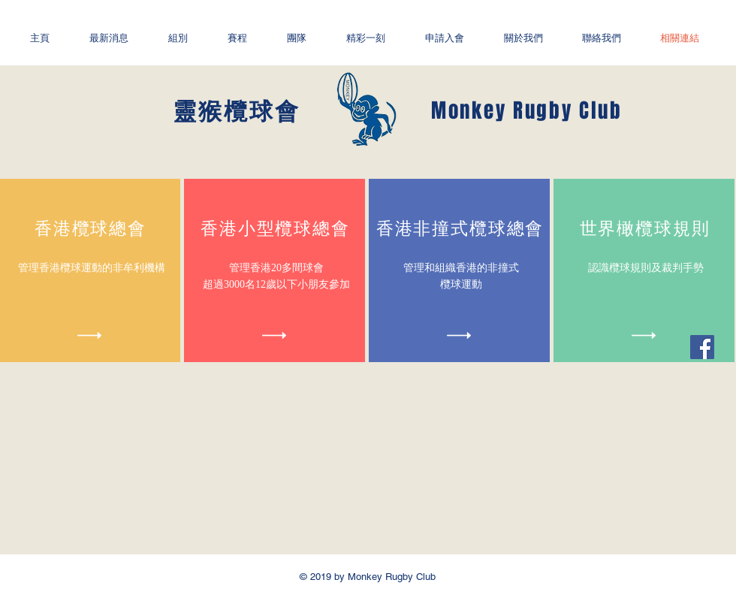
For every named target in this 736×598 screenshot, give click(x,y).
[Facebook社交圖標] (702, 347)
